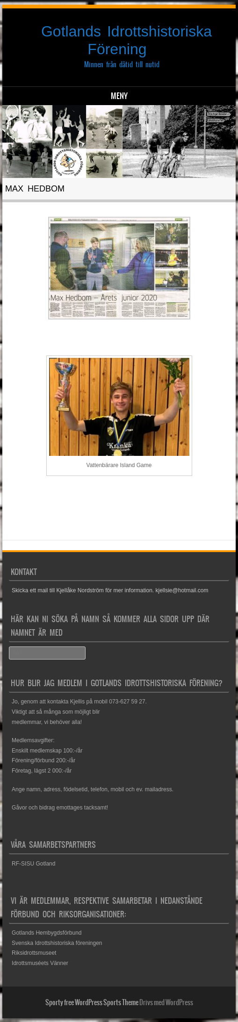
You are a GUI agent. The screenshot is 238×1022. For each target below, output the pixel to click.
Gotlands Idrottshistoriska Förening (126, 40)
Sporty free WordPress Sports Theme (91, 1002)
